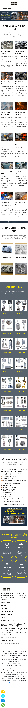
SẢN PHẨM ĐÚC (14, 287)
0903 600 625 (9, 640)
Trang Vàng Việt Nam (14, 682)
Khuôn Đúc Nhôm (21, 257)
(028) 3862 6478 (11, 637)
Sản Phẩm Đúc (7, 314)
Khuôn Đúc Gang (7, 277)
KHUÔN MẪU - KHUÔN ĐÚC (14, 229)
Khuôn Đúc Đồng (7, 257)
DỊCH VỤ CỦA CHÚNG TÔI (14, 27)
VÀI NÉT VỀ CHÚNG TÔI (14, 459)
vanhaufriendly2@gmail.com (12, 643)
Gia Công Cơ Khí (5, 202)
